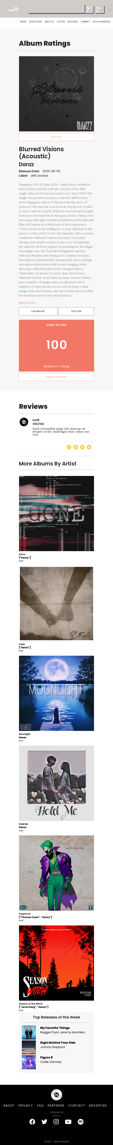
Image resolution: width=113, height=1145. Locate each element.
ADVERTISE (98, 1105)
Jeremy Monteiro (72, 1032)
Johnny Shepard (52, 1047)
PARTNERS (56, 1105)
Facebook (38, 311)
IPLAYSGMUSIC (102, 21)
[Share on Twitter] (89, 447)
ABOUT (8, 1105)
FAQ (40, 1105)
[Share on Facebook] (82, 447)
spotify (56, 136)
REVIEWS (73, 21)
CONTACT (76, 1105)
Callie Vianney (51, 1062)
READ (23, 21)
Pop (21, 561)
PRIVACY (25, 1105)
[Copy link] (69, 447)
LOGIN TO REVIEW (56, 376)
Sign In (88, 9)
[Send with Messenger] (75, 447)
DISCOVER (36, 21)
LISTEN (61, 21)
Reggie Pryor (49, 1032)
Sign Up (98, 9)
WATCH (49, 21)
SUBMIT (85, 21)
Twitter (76, 311)
